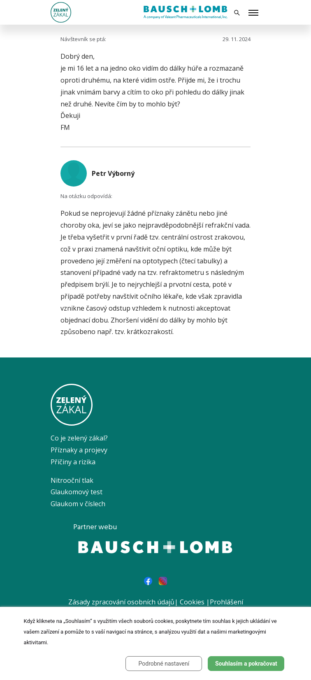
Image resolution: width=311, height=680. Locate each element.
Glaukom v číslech (78, 503)
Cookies (192, 601)
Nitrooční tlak (72, 480)
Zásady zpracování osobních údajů (121, 601)
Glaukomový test (76, 491)
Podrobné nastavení (164, 663)
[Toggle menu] (253, 13)
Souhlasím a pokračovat (246, 663)
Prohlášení (226, 601)
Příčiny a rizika (73, 461)
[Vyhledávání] (236, 12)
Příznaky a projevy (79, 449)
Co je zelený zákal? (79, 438)
